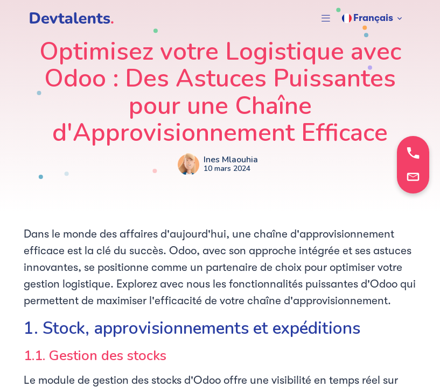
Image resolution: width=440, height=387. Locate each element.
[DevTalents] (72, 18)
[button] (325, 18)
